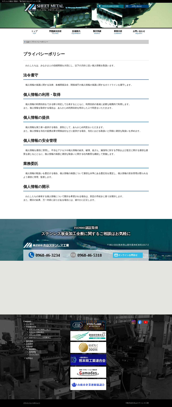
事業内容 (118, 32)
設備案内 (76, 32)
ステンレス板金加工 (36, 332)
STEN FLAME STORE (110, 6)
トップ (34, 32)
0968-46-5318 (89, 255)
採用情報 (32, 352)
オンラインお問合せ (127, 255)
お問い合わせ (137, 6)
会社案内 (32, 349)
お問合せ (29, 358)
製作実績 (97, 32)
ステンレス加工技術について (40, 329)
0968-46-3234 (48, 255)
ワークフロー (34, 354)
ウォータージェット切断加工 (40, 337)
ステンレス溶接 (35, 335)
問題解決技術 (55, 32)
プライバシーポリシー (31, 403)
